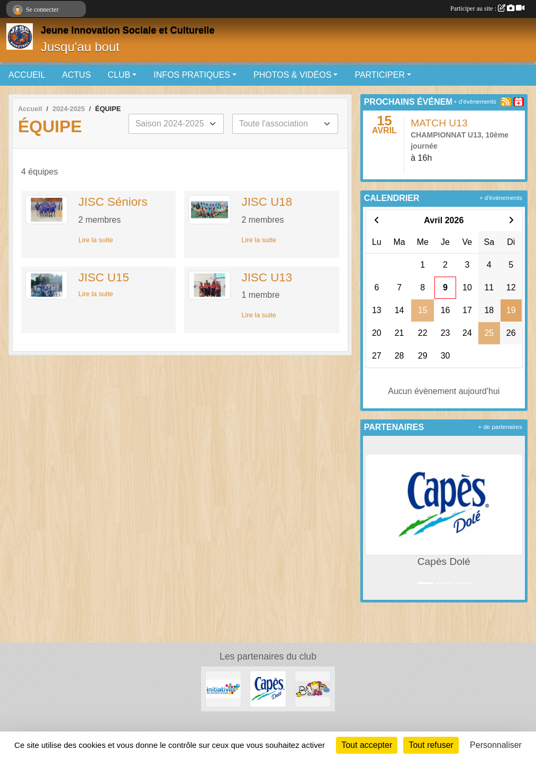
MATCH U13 (439, 123)
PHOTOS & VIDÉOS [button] (292, 74)
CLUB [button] (119, 74)
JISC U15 (103, 277)
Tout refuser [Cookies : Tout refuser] (430, 744)
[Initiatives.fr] (223, 688)
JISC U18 (266, 201)
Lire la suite (95, 240)
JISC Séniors (113, 201)
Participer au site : (487, 8)
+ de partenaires (500, 427)
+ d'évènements (474, 101)
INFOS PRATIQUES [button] (191, 74)
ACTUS (76, 74)
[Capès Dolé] (268, 688)
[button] (373, 518)
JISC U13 (266, 277)
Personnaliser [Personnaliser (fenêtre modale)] (496, 744)
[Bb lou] (313, 688)
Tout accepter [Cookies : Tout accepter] (366, 744)
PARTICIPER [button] (380, 74)
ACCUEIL (26, 74)
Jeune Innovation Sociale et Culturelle (127, 30)
